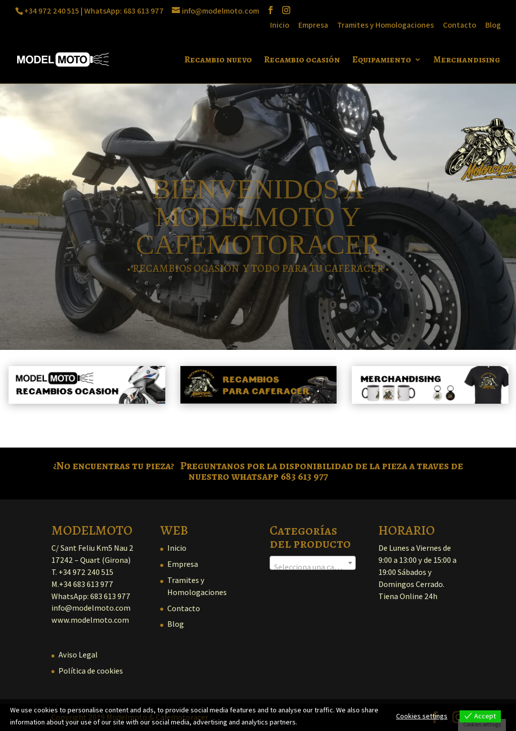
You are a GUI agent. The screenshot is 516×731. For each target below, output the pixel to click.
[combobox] (313, 563)
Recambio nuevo (218, 60)
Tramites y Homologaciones (385, 25)
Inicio (279, 25)
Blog (493, 25)
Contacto (459, 25)
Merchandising (466, 60)
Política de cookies (90, 671)
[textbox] (312, 567)
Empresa (313, 25)
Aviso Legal (78, 654)
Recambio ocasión (302, 60)
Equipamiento (381, 60)
